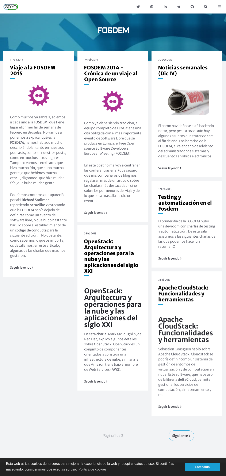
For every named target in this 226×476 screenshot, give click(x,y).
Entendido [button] (202, 467)
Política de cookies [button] (92, 469)
